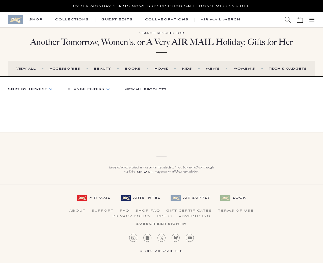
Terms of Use (236, 211)
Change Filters (85, 89)
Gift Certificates (189, 211)
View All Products (146, 89)
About (77, 211)
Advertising (194, 216)
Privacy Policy (132, 216)
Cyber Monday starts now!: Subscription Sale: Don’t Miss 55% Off (161, 6)
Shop (36, 19)
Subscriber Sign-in (161, 224)
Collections (72, 19)
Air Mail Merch (220, 19)
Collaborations (167, 19)
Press (165, 216)
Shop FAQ (148, 211)
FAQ (124, 211)
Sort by (27, 89)
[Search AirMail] (288, 20)
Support (103, 211)
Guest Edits (117, 19)
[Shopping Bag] (300, 20)
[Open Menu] (312, 20)
